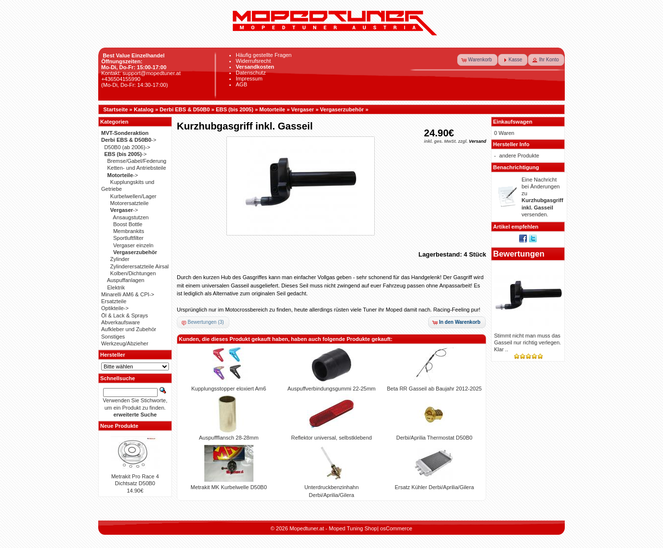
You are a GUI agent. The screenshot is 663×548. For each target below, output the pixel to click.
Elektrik (116, 287)
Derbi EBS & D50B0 (185, 109)
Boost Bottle (127, 224)
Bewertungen (519, 253)
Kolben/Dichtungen (133, 273)
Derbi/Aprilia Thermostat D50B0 (434, 438)
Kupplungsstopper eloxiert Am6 (229, 388)
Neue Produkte (119, 426)
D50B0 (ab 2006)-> (127, 147)
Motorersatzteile (129, 203)
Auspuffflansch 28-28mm (228, 438)
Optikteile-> (115, 308)
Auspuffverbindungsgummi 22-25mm (331, 388)
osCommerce (396, 528)
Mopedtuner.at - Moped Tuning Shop (333, 528)
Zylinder (119, 259)
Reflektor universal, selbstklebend (331, 438)
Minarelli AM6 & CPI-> (127, 294)
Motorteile (272, 109)
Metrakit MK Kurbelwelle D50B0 (229, 487)
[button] (477, 60)
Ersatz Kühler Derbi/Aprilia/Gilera (434, 487)
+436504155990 (120, 79)
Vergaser (302, 109)
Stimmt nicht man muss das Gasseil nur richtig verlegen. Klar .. (527, 343)
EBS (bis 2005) (234, 109)
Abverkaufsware (120, 322)
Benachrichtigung (516, 167)
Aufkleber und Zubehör (128, 329)
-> (128, 140)
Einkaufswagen (512, 122)
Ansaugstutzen (131, 217)
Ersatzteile (113, 301)
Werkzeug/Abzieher (124, 343)
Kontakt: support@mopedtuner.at (141, 73)
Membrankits (128, 231)
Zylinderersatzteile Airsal (139, 266)
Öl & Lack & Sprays (124, 315)
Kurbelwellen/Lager (133, 196)
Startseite (115, 109)
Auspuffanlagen (125, 280)
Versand (477, 141)
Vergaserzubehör (342, 109)
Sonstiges (113, 336)
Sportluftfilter (128, 238)
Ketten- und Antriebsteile (136, 168)
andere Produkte (519, 155)
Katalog (144, 109)
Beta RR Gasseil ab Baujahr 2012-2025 (434, 388)
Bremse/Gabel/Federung (136, 161)
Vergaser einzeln (133, 245)
